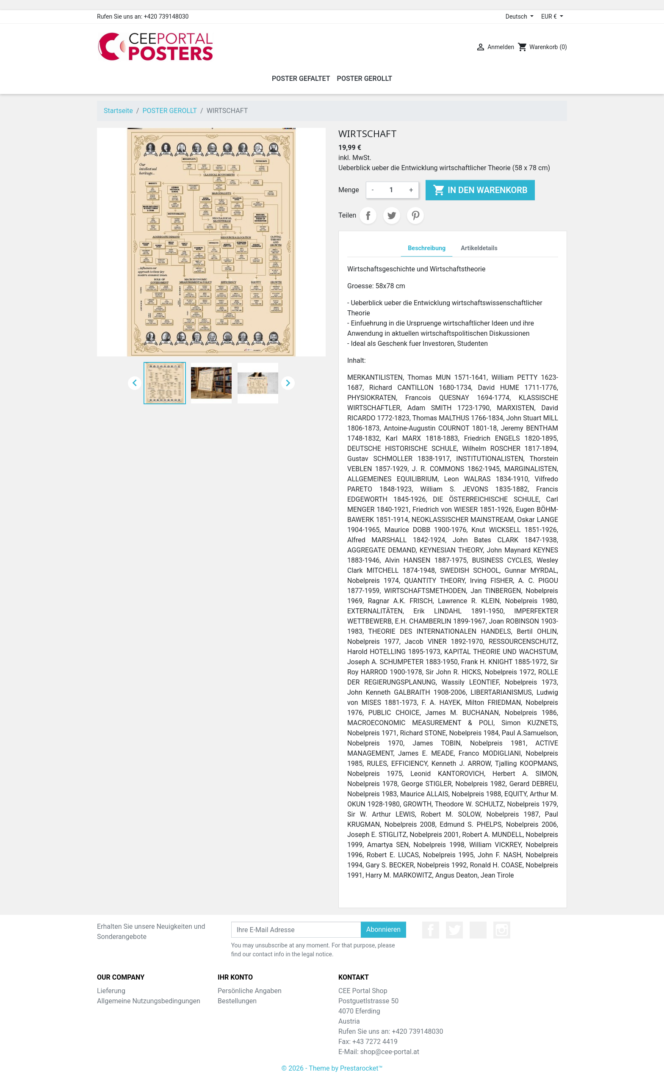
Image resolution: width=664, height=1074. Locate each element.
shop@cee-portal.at (389, 1052)
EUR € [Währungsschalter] (549, 16)
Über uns (110, 1011)
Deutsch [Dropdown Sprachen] (517, 16)
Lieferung (111, 991)
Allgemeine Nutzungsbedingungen (148, 1001)
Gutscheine (235, 1031)
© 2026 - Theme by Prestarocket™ (332, 1062)
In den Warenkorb (480, 190)
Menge (348, 190)
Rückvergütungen (244, 1011)
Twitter (454, 930)
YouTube (478, 930)
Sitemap (109, 1021)
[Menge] (391, 190)
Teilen (368, 215)
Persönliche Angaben (250, 991)
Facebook (430, 930)
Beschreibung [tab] (426, 248)
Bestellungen (237, 1001)
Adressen (232, 1021)
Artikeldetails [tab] (479, 248)
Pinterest (415, 215)
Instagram (501, 930)
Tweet (391, 215)
